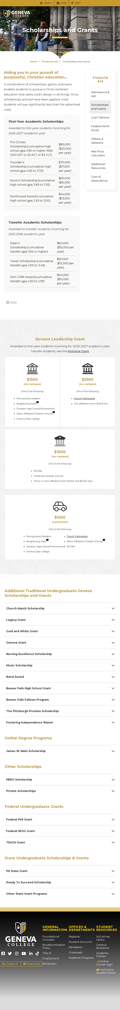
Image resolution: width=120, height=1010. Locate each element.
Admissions (75, 951)
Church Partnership (84, 398)
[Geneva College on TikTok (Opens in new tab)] (38, 958)
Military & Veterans (97, 140)
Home (33, 61)
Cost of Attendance (99, 178)
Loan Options (100, 117)
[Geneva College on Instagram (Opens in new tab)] (16, 958)
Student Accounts (79, 945)
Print (11, 302)
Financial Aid (50, 61)
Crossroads (75, 956)
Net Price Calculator (98, 153)
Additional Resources (98, 166)
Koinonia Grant (78, 351)
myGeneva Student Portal (104, 969)
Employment (49, 962)
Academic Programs (80, 961)
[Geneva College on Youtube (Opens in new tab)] (24, 958)
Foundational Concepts (49, 942)
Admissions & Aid (100, 94)
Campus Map (31, 967)
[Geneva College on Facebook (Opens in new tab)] (3, 958)
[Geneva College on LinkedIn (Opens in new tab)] (30, 958)
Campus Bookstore (102, 947)
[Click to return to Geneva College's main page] (17, 16)
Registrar (74, 940)
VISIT (76, 3)
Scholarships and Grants (100, 106)
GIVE (62, 3)
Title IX (46, 957)
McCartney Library (106, 940)
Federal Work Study (100, 128)
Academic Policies (106, 954)
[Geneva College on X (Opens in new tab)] (10, 958)
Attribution (48, 967)
